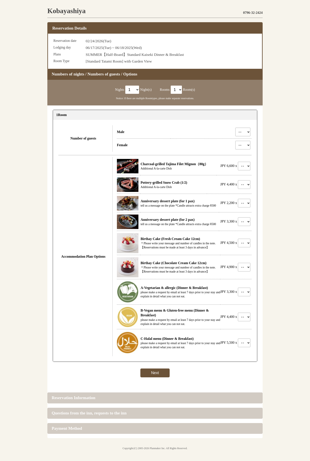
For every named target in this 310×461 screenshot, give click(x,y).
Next (155, 373)
